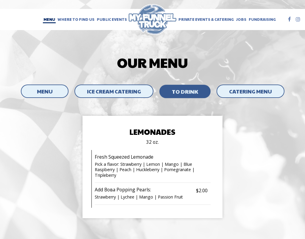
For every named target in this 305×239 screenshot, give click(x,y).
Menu (49, 19)
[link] (152, 19)
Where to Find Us (75, 19)
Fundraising (262, 19)
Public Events (112, 19)
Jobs (241, 19)
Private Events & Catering (206, 19)
